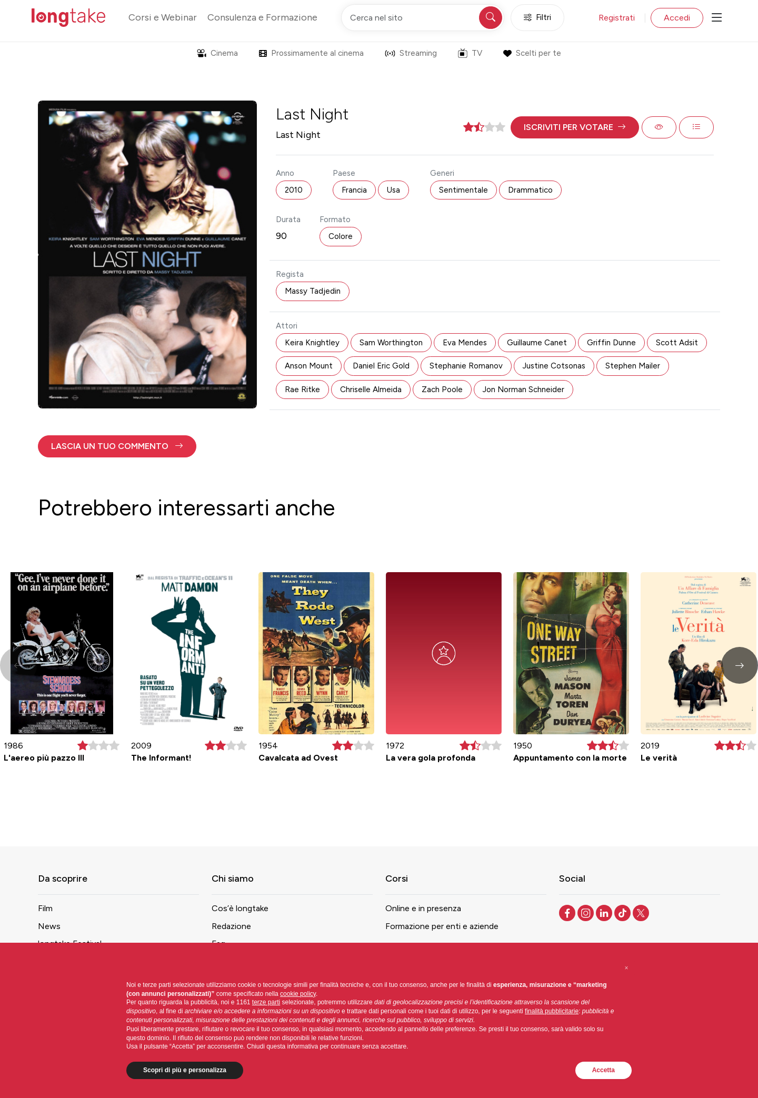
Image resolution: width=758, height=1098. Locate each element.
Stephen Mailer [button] (632, 366)
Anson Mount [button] (309, 366)
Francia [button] (354, 190)
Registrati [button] (617, 18)
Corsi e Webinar (162, 17)
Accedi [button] (677, 18)
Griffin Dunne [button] (611, 342)
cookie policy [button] (298, 993)
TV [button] (470, 53)
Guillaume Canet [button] (537, 342)
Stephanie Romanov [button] (466, 366)
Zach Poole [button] (442, 389)
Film (45, 908)
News (49, 926)
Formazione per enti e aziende (441, 926)
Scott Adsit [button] (677, 342)
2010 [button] (294, 190)
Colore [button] (340, 236)
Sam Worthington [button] (391, 342)
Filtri (537, 18)
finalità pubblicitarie (552, 1011)
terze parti (266, 1002)
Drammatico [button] (530, 190)
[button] (575, 127)
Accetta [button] (603, 1070)
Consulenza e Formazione (262, 17)
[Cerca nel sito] (422, 17)
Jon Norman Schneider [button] (523, 389)
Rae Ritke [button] (302, 389)
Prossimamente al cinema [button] (311, 53)
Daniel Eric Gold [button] (381, 366)
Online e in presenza (423, 908)
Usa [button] (393, 190)
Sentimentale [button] (463, 190)
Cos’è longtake (240, 908)
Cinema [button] (217, 53)
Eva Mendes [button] (465, 342)
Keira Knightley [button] (312, 342)
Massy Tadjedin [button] (313, 291)
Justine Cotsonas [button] (554, 366)
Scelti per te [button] (532, 53)
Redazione (231, 926)
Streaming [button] (411, 53)
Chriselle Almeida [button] (371, 389)
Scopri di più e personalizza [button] (184, 1070)
